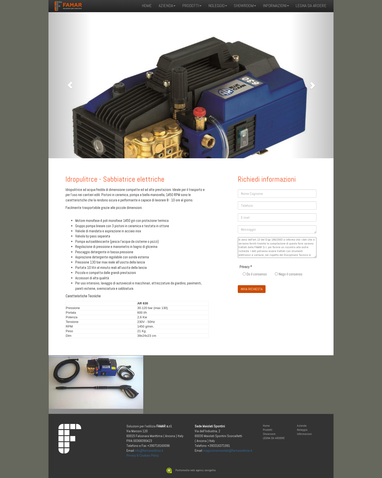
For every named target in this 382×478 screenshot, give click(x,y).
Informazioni (304, 434)
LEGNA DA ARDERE (311, 5)
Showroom (269, 434)
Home (147, 5)
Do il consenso (255, 274)
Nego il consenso (288, 274)
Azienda (301, 426)
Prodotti (267, 430)
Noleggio (302, 430)
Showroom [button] (245, 5)
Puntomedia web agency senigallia (191, 470)
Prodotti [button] (191, 5)
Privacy (245, 266)
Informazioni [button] (276, 5)
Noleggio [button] (217, 5)
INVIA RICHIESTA (252, 289)
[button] (69, 85)
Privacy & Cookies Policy (142, 455)
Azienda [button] (167, 5)
